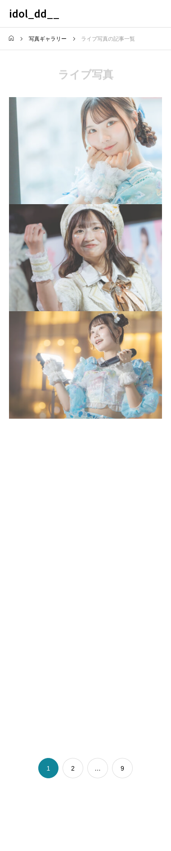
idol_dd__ (34, 13)
